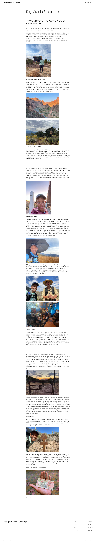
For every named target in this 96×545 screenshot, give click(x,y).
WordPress (90, 541)
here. (44, 467)
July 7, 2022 (28, 497)
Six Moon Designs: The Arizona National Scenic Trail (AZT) (45, 22)
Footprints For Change (11, 2)
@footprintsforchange (37, 272)
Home (87, 2)
